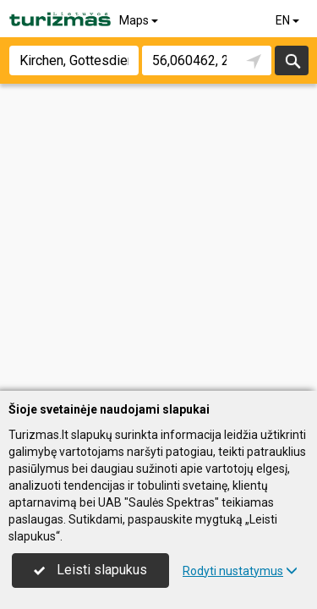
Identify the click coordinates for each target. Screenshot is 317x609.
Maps (140, 20)
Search (292, 60)
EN (289, 20)
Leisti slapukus (90, 570)
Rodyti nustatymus (240, 571)
